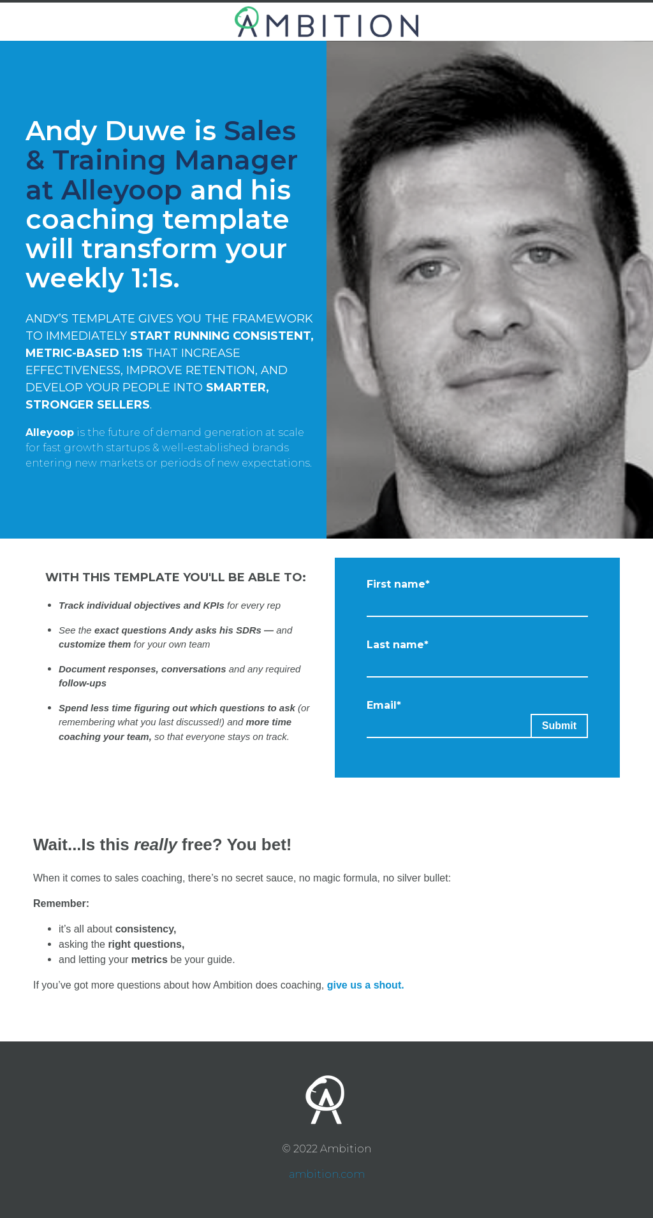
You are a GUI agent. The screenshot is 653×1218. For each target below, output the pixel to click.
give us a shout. (365, 985)
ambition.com (327, 1174)
